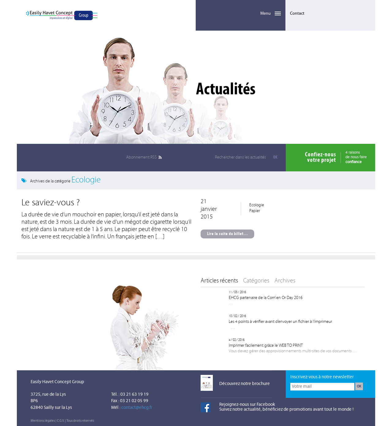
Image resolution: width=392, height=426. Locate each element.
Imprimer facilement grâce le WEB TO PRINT (266, 345)
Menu (240, 10)
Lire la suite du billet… (227, 234)
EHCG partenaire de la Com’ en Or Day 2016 (266, 298)
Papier (254, 211)
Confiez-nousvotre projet (320, 157)
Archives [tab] (284, 281)
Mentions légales (43, 421)
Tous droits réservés (80, 421)
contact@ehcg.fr (136, 407)
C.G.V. (60, 421)
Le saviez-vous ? (50, 203)
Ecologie (256, 205)
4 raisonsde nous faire (356, 157)
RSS (141, 157)
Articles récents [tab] (219, 281)
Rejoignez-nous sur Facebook (247, 404)
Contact (297, 13)
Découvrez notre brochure (244, 384)
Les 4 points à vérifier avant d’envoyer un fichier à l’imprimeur (280, 322)
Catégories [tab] (256, 281)
